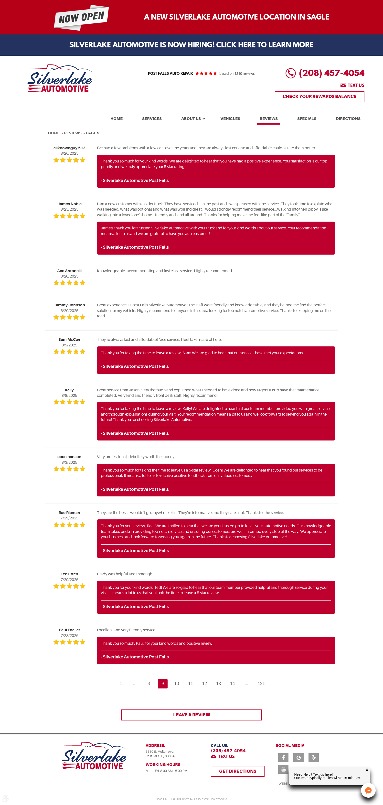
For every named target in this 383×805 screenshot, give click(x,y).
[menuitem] (116, 118)
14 (232, 683)
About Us (191, 118)
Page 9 (92, 133)
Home (116, 118)
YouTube (283, 769)
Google (298, 757)
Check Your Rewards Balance (320, 96)
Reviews (269, 118)
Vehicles (230, 118)
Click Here (236, 46)
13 (218, 683)
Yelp (314, 757)
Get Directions (237, 771)
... (135, 683)
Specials (306, 118)
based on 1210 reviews (237, 73)
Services (152, 118)
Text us (356, 86)
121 (261, 683)
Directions (348, 118)
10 (176, 683)
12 (204, 683)
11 (190, 683)
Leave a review (191, 714)
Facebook (283, 757)
